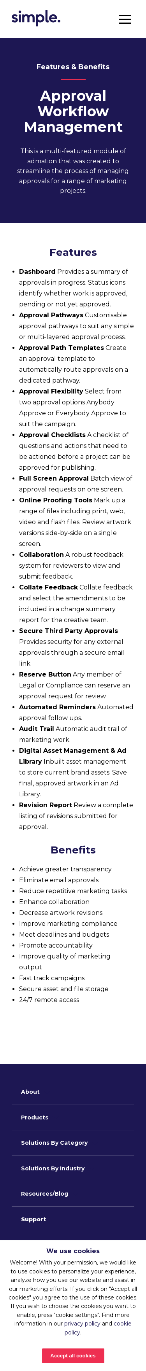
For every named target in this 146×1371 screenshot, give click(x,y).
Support (33, 1219)
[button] (125, 19)
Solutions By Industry (52, 1168)
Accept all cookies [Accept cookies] (72, 1356)
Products (34, 1117)
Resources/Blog (44, 1193)
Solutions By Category (54, 1142)
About (30, 1091)
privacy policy (82, 1323)
